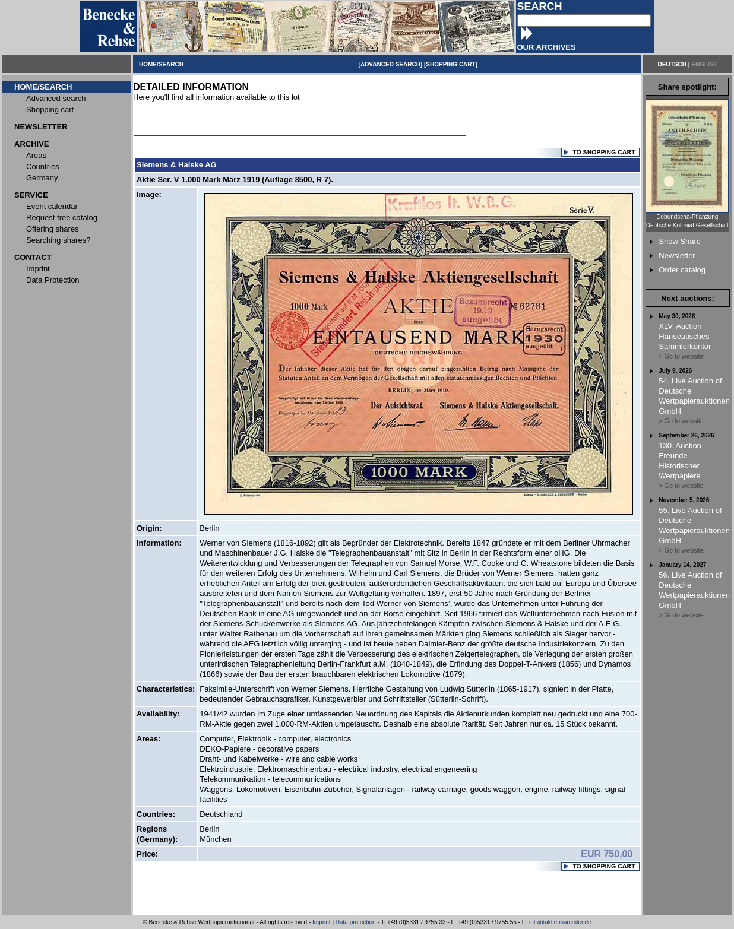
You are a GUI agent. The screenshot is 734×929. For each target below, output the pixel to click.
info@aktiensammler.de (560, 922)
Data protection (356, 922)
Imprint (321, 922)
